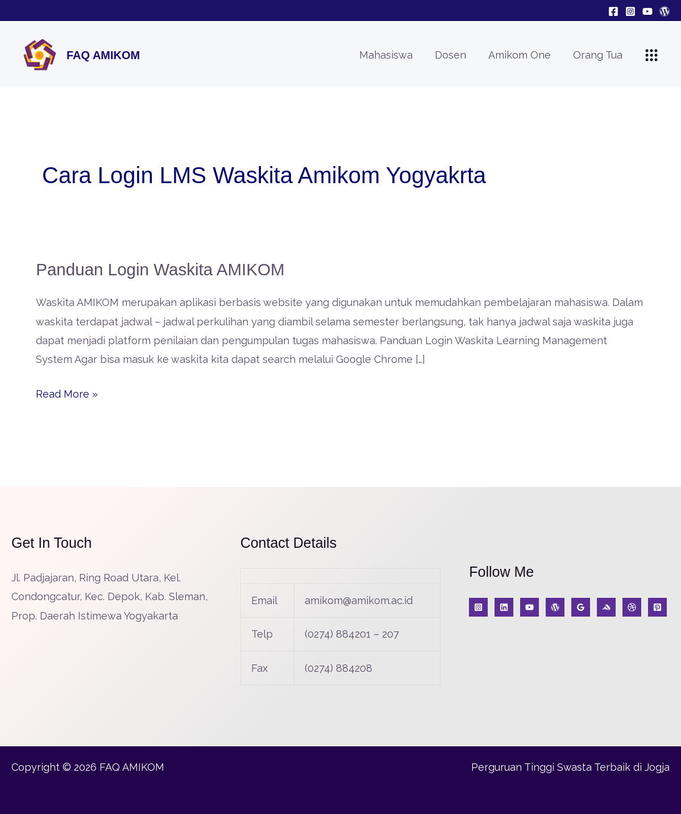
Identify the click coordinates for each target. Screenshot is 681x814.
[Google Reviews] (580, 606)
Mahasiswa (391, 55)
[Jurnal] (657, 606)
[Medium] (606, 606)
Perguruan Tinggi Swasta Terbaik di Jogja (570, 766)
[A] (631, 606)
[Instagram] (630, 11)
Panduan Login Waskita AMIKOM (162, 269)
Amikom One (522, 55)
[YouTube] (647, 11)
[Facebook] (613, 11)
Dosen (454, 55)
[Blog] (664, 11)
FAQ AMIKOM (103, 55)
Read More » (67, 391)
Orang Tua (598, 55)
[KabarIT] (504, 606)
